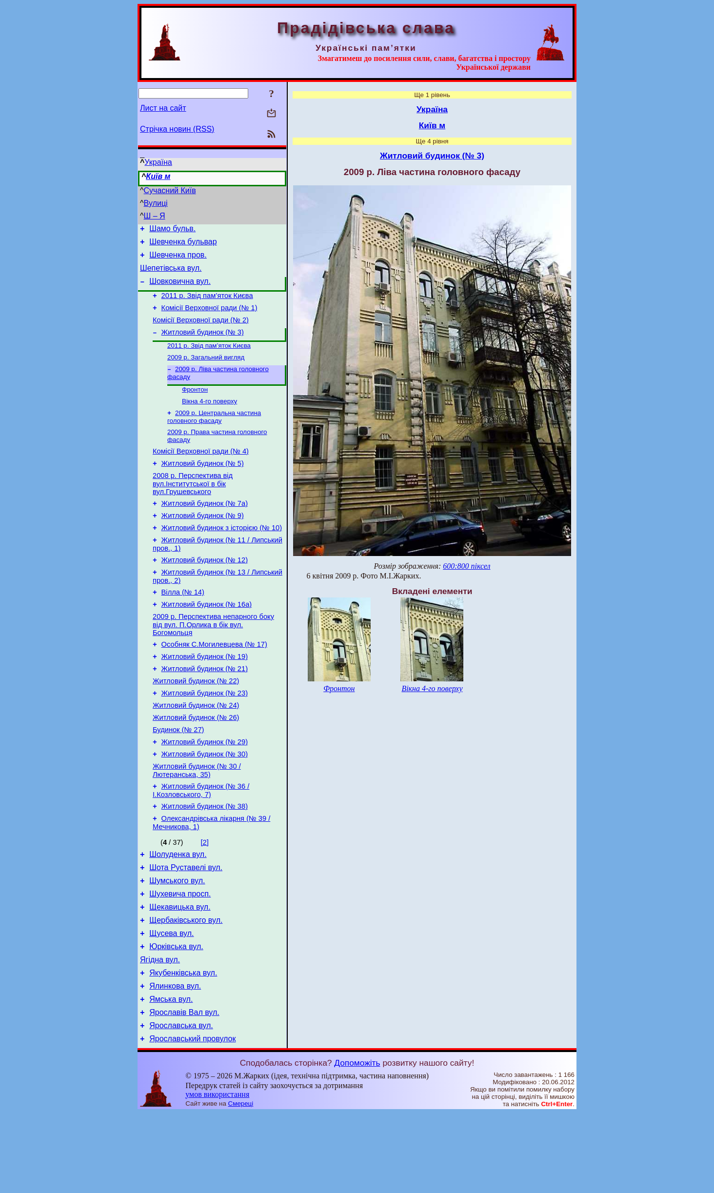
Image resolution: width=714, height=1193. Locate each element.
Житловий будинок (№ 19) (204, 697)
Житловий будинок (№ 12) (204, 592)
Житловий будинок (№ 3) (202, 345)
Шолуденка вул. (177, 914)
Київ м (158, 176)
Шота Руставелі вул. (185, 928)
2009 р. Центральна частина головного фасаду (214, 435)
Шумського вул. (177, 943)
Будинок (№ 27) (178, 779)
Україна (158, 162)
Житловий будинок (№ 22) (196, 724)
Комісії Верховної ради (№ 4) (201, 473)
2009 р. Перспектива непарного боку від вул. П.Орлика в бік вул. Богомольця (213, 662)
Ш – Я (154, 216)
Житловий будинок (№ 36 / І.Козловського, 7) (201, 845)
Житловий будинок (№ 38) (204, 863)
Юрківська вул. (176, 1016)
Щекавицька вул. (179, 972)
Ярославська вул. (181, 1104)
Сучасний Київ (170, 190)
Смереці (241, 1183)
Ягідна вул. (160, 1031)
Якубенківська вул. (183, 1045)
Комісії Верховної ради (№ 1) (209, 318)
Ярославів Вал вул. (184, 1089)
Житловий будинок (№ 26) (196, 765)
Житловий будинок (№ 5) (202, 486)
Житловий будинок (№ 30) (204, 806)
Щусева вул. (171, 1001)
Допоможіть (357, 1143)
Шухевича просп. (180, 958)
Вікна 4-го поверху (209, 419)
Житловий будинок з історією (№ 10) (221, 556)
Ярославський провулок (192, 1118)
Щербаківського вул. (185, 987)
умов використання (217, 1174)
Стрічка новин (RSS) (177, 129)
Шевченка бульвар (183, 244)
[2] (205, 900)
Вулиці (156, 203)
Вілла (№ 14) (182, 627)
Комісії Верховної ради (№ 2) (201, 332)
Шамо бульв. (172, 230)
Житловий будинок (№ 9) (202, 543)
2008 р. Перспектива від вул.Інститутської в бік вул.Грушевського (193, 508)
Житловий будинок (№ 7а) (204, 529)
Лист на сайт (163, 108)
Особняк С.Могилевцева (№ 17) (214, 683)
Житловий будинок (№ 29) (204, 792)
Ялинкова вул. (175, 1060)
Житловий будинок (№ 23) (204, 738)
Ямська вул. (171, 1075)
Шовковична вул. (180, 288)
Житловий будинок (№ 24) (196, 752)
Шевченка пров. (178, 259)
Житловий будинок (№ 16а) (206, 640)
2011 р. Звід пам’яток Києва (207, 304)
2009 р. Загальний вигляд (205, 372)
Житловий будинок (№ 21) (204, 711)
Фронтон (195, 406)
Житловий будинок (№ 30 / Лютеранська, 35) (197, 824)
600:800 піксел (466, 566)
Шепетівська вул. (170, 274)
